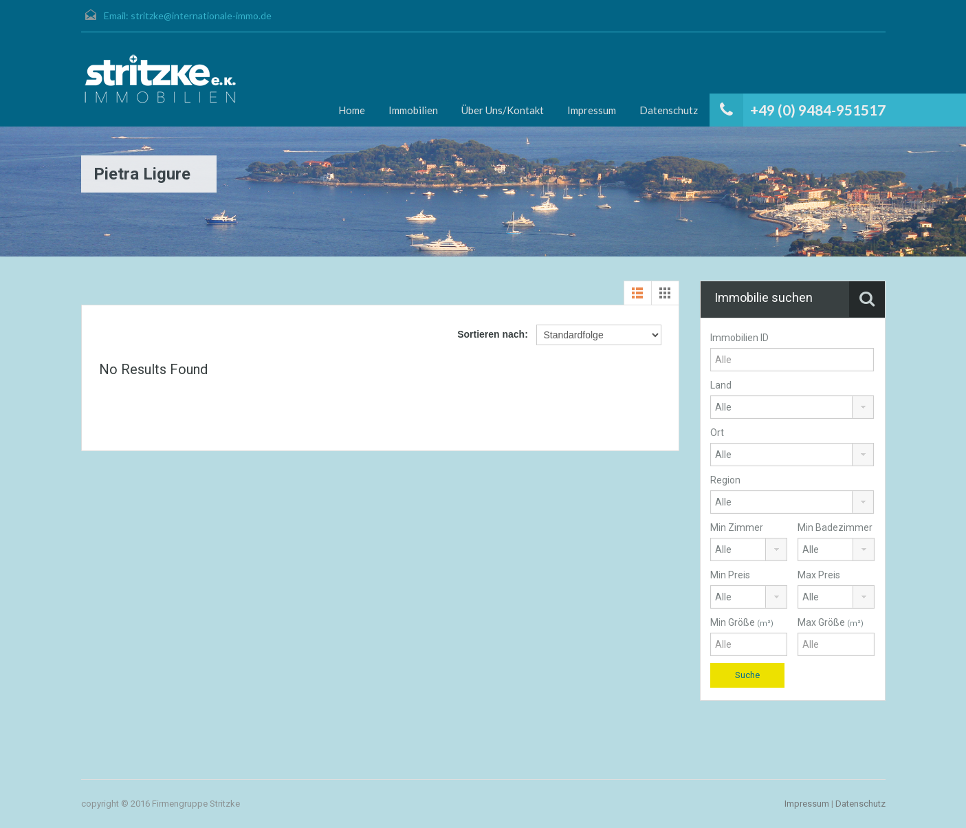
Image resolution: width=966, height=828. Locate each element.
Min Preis (730, 574)
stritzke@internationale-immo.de (201, 15)
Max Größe (831, 622)
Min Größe (741, 622)
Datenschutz (668, 110)
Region (725, 480)
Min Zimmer (736, 527)
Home (351, 110)
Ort (717, 432)
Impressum (591, 110)
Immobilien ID (739, 337)
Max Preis (819, 574)
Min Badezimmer (835, 527)
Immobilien (413, 110)
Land (721, 385)
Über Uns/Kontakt (502, 110)
